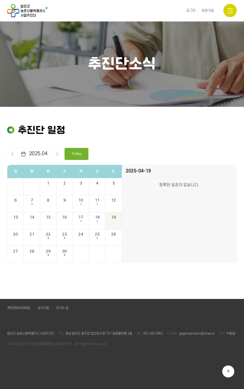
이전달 (12, 154)
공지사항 (43, 308)
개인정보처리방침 (18, 308)
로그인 (191, 11)
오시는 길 (62, 308)
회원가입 (207, 11)
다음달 (57, 154)
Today (76, 154)
